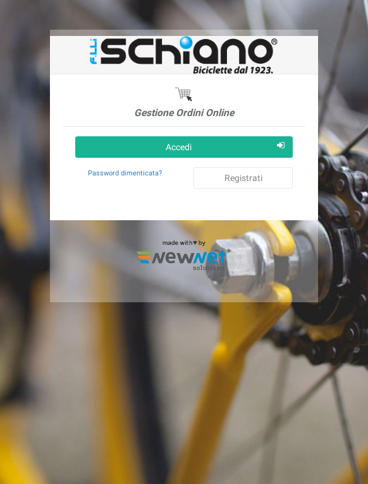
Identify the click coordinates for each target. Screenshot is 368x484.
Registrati (243, 178)
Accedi (225, 146)
